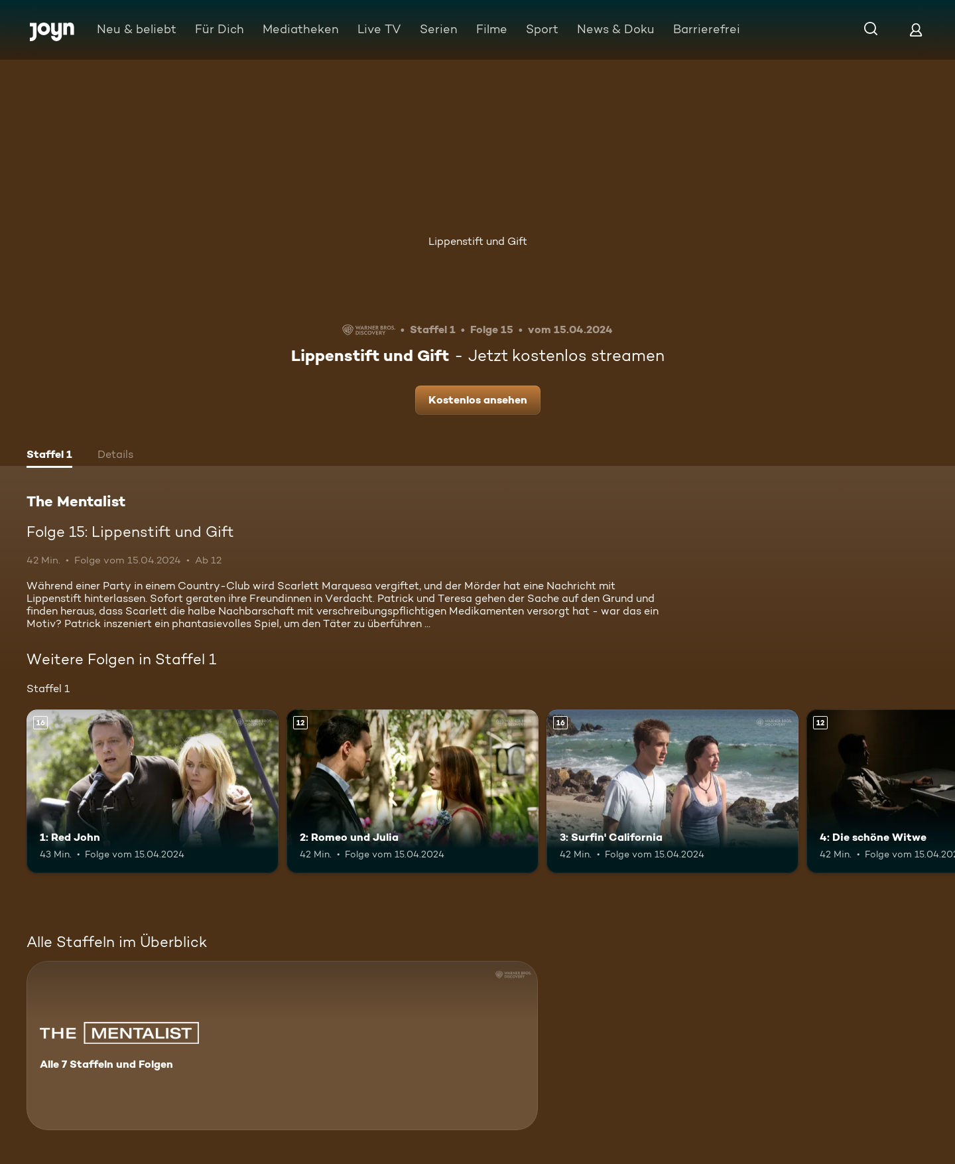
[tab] (49, 456)
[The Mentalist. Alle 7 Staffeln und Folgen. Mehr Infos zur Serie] (282, 1045)
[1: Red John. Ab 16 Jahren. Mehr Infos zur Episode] (153, 791)
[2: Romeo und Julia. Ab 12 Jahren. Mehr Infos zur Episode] (412, 791)
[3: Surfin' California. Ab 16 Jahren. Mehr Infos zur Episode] (672, 791)
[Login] (915, 29)
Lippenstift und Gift (477, 241)
